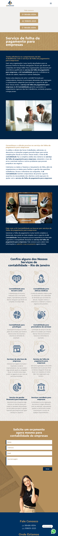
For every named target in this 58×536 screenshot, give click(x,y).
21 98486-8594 (29, 14)
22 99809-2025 (29, 21)
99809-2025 (29, 528)
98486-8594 (30, 27)
